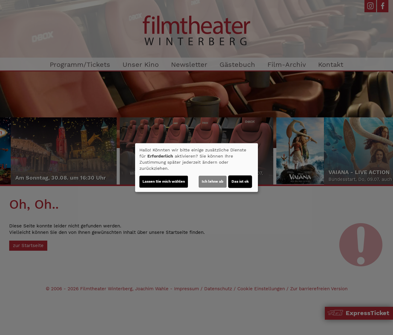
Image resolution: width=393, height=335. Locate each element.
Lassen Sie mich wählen (163, 181)
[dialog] (196, 167)
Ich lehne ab (213, 181)
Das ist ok (240, 181)
